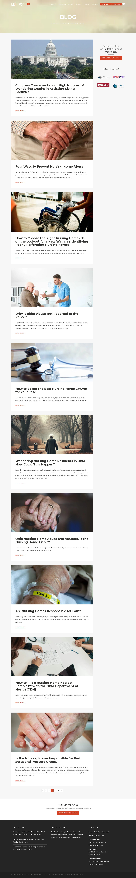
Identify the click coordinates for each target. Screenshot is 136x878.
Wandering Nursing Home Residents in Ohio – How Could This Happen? (51, 462)
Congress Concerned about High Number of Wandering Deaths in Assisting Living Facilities (49, 88)
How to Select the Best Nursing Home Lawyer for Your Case (51, 390)
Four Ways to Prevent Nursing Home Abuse (49, 166)
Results (79, 4)
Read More (20, 110)
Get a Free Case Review (111, 58)
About (53, 4)
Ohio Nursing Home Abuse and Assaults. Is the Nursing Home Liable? (51, 540)
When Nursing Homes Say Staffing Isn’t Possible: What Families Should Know (29, 848)
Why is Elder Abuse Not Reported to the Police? (46, 315)
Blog (87, 4)
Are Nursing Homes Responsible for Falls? (48, 611)
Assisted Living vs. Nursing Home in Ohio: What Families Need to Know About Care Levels (29, 833)
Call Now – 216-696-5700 (111, 4)
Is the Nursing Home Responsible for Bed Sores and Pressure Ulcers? (47, 760)
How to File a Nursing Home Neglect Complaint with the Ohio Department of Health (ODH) (46, 686)
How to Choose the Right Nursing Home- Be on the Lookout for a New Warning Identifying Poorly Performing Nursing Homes (51, 241)
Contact (95, 4)
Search (123, 4)
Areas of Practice (66, 4)
